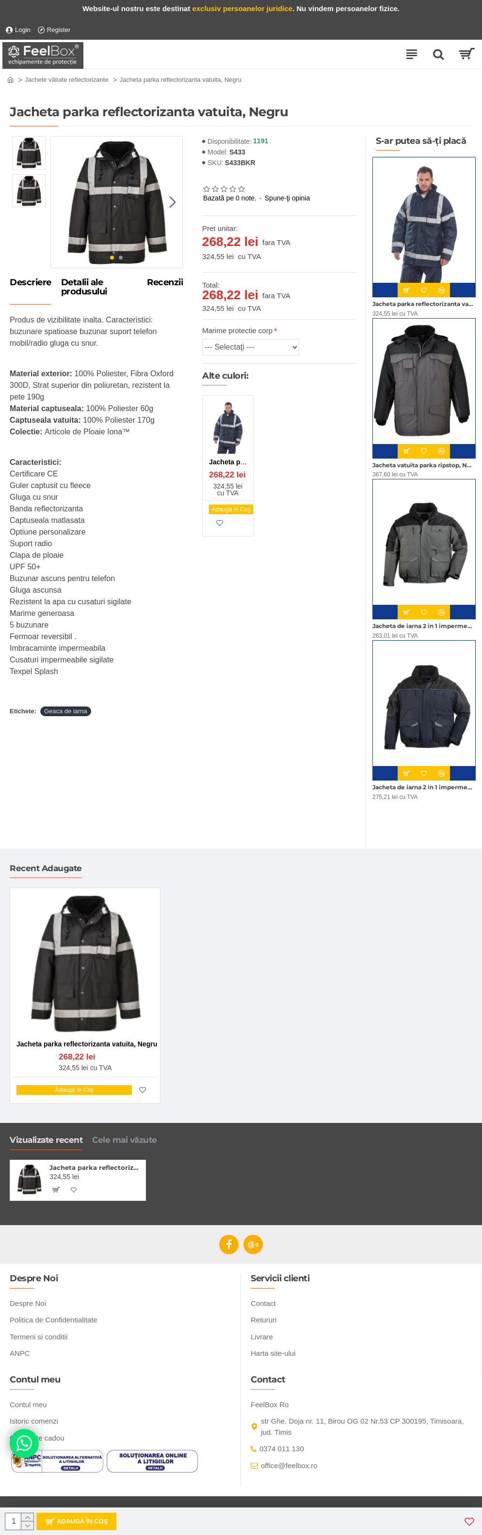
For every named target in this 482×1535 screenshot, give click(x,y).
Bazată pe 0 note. (230, 198)
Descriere (30, 283)
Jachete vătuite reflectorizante (67, 79)
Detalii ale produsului (84, 287)
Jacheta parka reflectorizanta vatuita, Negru (95, 1167)
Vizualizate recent (46, 1140)
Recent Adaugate (46, 868)
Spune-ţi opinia (287, 198)
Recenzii (165, 283)
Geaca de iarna (65, 711)
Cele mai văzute (124, 1140)
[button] (172, 202)
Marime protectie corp (237, 330)
